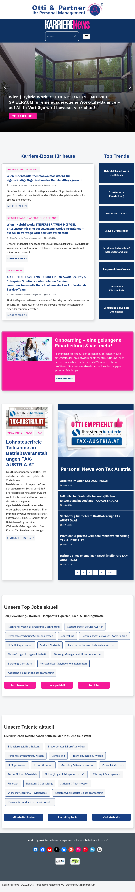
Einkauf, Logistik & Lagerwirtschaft (65, 778)
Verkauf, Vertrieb (50, 649)
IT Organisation (17, 769)
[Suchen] (58, 36)
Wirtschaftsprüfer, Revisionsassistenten (63, 668)
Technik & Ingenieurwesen (88, 760)
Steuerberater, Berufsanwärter (85, 631)
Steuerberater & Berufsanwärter (66, 751)
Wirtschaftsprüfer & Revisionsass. (27, 797)
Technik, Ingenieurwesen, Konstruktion (104, 640)
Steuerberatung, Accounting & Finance (32, 216)
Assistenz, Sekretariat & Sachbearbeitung (79, 797)
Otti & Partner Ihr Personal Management (25, 184)
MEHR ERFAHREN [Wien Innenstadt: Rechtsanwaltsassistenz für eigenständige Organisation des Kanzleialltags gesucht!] (17, 204)
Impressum (88, 888)
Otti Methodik (111, 821)
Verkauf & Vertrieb (112, 769)
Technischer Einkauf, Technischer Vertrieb (91, 649)
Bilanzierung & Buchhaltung (24, 751)
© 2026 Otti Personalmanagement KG (42, 888)
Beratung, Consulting (20, 668)
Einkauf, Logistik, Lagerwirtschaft (27, 658)
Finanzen (13, 788)
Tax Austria (15, 431)
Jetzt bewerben (20, 689)
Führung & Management (106, 778)
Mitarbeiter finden (23, 821)
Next (111, 577)
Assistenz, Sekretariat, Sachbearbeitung (31, 677)
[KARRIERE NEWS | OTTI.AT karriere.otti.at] (67, 24)
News (39, 431)
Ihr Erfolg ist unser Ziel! (22, 168)
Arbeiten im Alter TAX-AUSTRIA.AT (85, 480)
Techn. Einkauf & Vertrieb (22, 778)
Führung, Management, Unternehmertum (77, 658)
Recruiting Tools (67, 821)
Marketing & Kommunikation (77, 769)
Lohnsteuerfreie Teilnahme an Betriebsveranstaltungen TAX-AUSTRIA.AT (26, 452)
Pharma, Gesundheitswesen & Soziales (30, 806)
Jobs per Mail (57, 689)
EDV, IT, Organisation (20, 649)
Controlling (67, 640)
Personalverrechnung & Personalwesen (30, 640)
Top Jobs (94, 689)
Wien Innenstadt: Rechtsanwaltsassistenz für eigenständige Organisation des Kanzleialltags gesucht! (45, 177)
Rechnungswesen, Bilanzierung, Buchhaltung (34, 631)
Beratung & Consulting (39, 788)
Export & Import (43, 769)
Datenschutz (73, 888)
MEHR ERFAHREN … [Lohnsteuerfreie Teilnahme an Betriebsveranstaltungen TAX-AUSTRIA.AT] (20, 536)
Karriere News (10, 888)
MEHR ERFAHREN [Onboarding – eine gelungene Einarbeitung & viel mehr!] (64, 377)
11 (102, 577)
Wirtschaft (14, 269)
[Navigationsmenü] (86, 36)
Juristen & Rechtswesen (74, 788)
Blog (29, 431)
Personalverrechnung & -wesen (26, 760)
